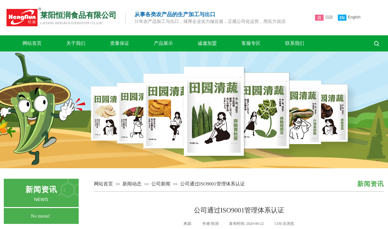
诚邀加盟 (207, 43)
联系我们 (294, 43)
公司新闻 (160, 183)
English (349, 18)
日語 (324, 18)
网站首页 (32, 43)
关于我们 (75, 43)
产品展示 (163, 43)
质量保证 (119, 43)
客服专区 (250, 43)
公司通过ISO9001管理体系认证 (212, 183)
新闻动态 (131, 183)
